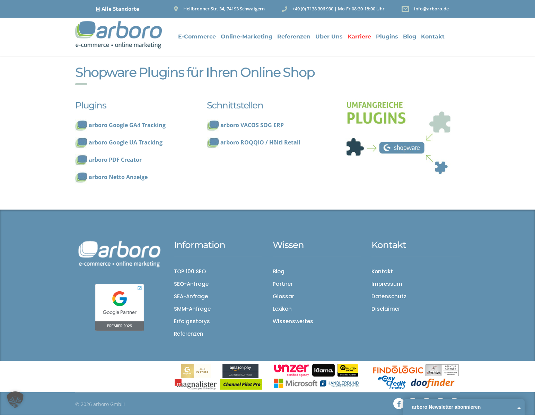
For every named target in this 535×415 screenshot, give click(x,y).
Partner (283, 284)
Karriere (359, 36)
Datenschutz (388, 296)
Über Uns (329, 36)
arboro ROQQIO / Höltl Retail (260, 142)
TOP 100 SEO (190, 271)
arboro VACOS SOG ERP (252, 125)
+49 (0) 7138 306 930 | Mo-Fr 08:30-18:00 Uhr (338, 9)
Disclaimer (385, 309)
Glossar (283, 296)
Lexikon (282, 309)
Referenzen (293, 36)
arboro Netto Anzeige (118, 177)
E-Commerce (197, 36)
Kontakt (433, 36)
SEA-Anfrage (191, 296)
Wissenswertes (293, 321)
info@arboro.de (431, 9)
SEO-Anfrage (191, 284)
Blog (409, 36)
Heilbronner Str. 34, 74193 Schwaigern (224, 9)
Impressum (386, 284)
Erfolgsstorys (192, 321)
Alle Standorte (120, 8)
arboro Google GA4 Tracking (127, 125)
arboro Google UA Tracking (126, 142)
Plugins (387, 36)
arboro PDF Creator (115, 160)
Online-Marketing (246, 36)
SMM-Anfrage (192, 309)
